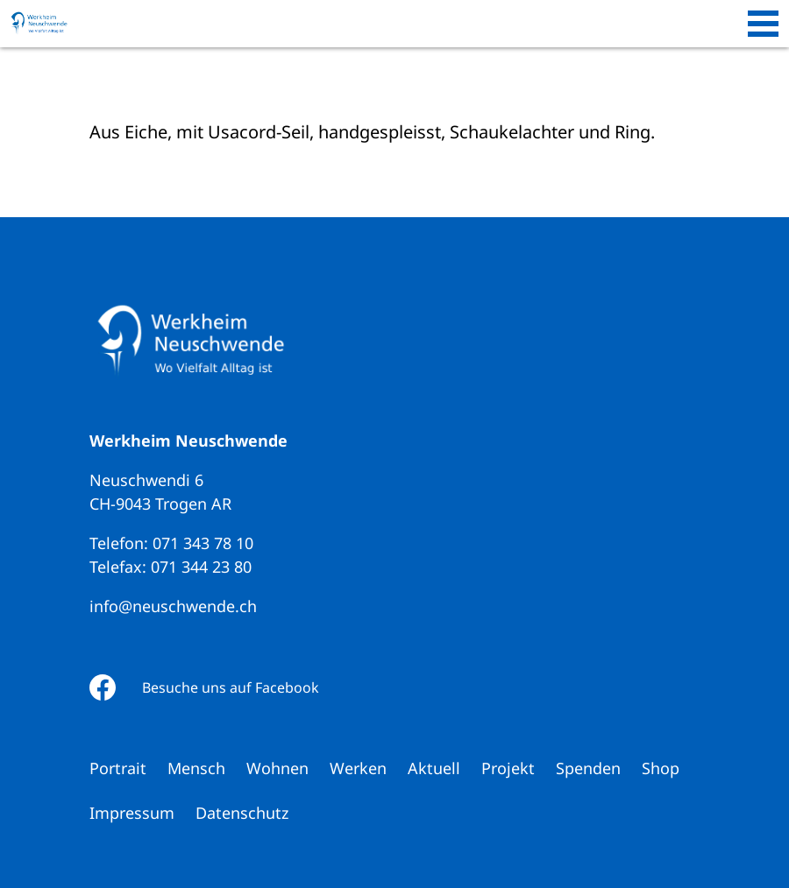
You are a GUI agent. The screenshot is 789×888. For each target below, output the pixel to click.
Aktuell (434, 768)
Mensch (196, 768)
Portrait (117, 768)
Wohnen (277, 768)
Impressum (131, 812)
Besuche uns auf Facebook (230, 687)
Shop (660, 768)
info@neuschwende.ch (173, 606)
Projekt (508, 768)
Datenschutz (241, 812)
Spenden (588, 768)
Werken (358, 768)
